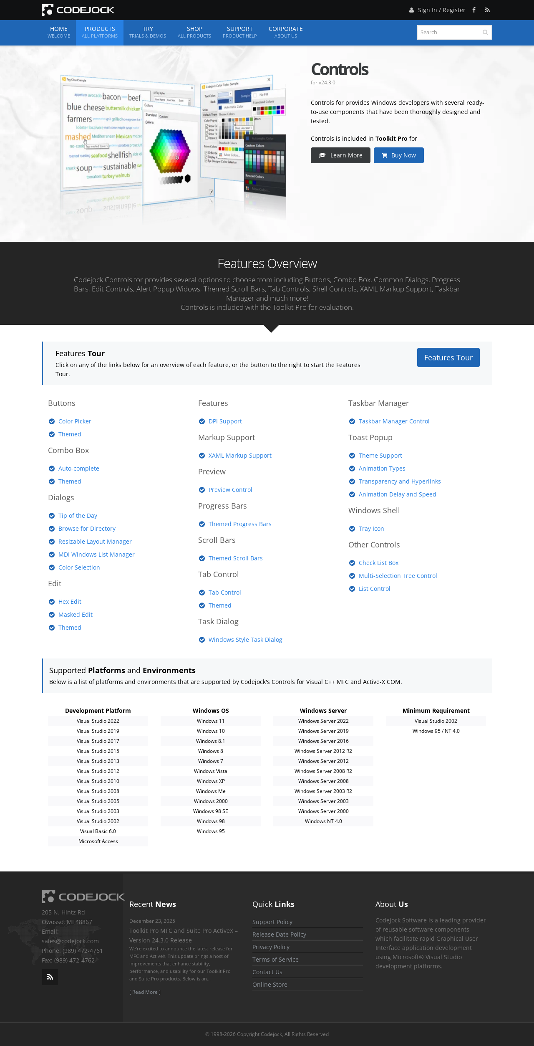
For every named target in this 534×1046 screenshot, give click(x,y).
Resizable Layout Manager (95, 541)
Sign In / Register (436, 8)
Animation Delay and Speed (397, 494)
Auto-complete (78, 468)
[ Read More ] (145, 991)
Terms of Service (275, 959)
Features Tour (448, 357)
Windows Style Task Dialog (245, 639)
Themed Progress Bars (240, 524)
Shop (194, 32)
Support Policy (272, 921)
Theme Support (380, 455)
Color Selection (79, 567)
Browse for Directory (87, 528)
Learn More (341, 155)
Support (240, 32)
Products (100, 32)
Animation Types (382, 468)
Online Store (269, 984)
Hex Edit (69, 601)
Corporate (286, 32)
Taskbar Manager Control (394, 421)
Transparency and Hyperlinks (400, 481)
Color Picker (74, 421)
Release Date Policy (279, 934)
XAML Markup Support (240, 455)
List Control (374, 589)
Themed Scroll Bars (236, 558)
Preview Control (230, 490)
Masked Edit (75, 614)
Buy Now (400, 155)
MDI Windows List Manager (96, 554)
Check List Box (378, 563)
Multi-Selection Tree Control (398, 576)
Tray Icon (371, 528)
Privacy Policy (271, 946)
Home (59, 32)
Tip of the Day (77, 515)
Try (147, 32)
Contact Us (267, 971)
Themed (69, 434)
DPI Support (225, 421)
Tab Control (225, 592)
